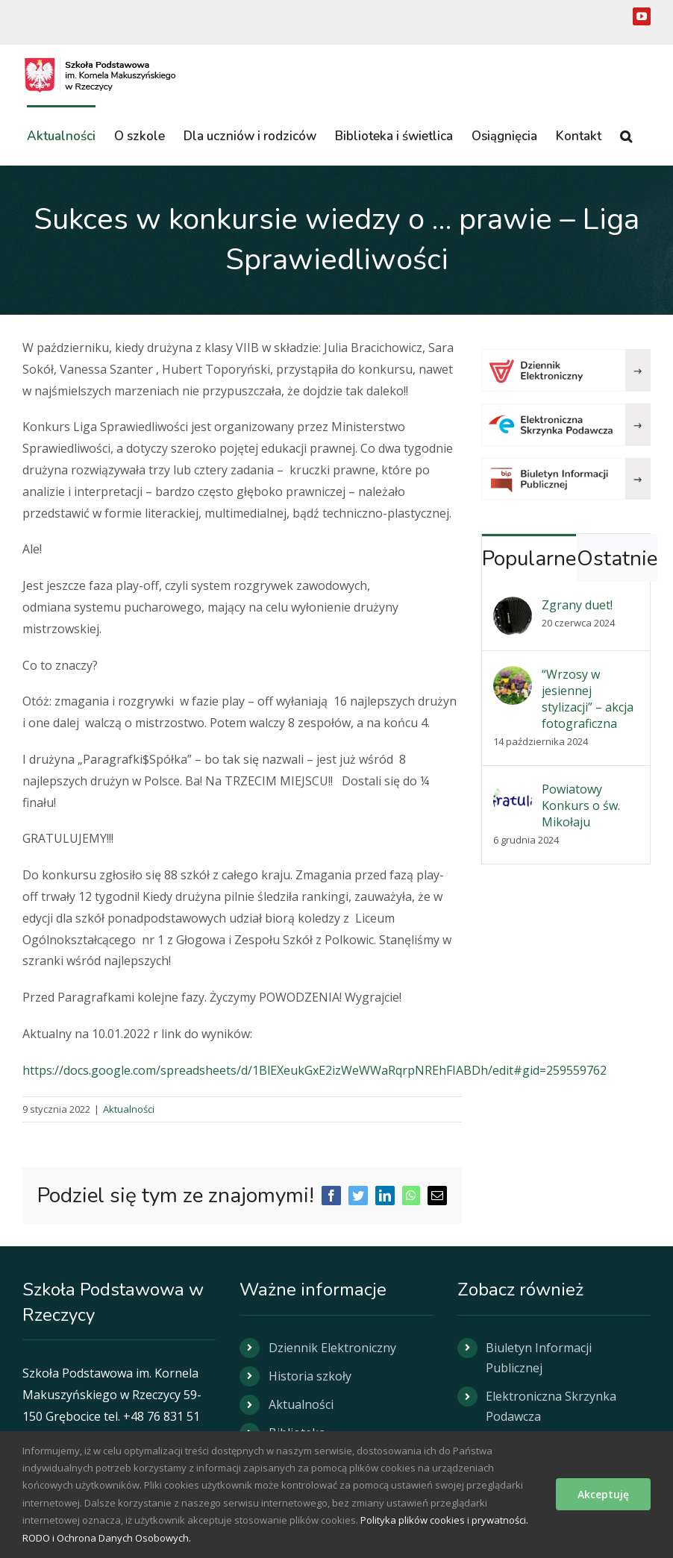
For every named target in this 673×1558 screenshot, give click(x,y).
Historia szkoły (310, 1376)
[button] (626, 135)
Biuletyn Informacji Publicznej (539, 1357)
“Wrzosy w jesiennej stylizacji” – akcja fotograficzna (587, 699)
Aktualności (128, 1109)
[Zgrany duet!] (512, 607)
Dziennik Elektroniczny (332, 1347)
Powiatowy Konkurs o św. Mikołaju (581, 805)
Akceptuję (603, 1494)
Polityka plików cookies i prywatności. (444, 1520)
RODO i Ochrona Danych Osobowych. (106, 1538)
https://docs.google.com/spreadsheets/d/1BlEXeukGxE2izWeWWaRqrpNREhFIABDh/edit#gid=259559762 (314, 1070)
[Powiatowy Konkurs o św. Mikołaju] (512, 791)
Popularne (529, 558)
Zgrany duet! (577, 605)
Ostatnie (617, 558)
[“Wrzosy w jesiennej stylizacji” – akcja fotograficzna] (512, 676)
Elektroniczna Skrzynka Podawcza (551, 1406)
